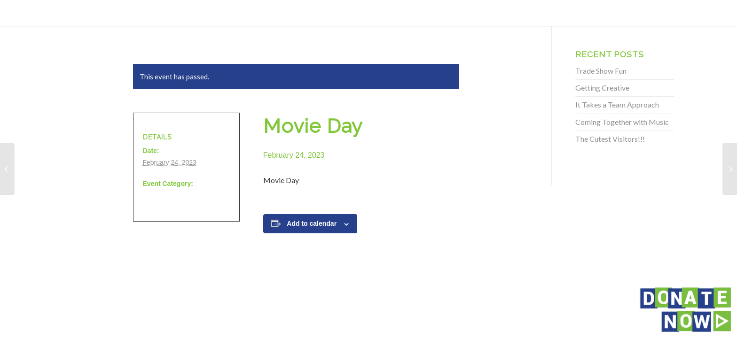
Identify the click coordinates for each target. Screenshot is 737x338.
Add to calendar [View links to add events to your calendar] (312, 223)
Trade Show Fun (601, 70)
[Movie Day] (7, 169)
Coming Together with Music (622, 121)
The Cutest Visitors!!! (610, 138)
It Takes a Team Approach (617, 104)
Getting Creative (602, 87)
